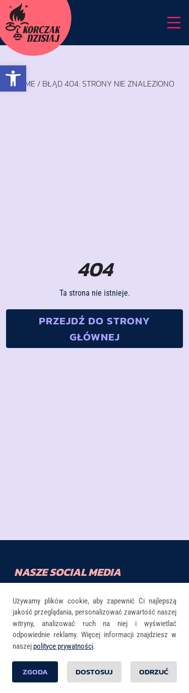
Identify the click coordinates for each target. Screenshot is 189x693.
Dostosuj (94, 671)
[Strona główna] (33, 22)
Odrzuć (153, 671)
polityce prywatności (63, 646)
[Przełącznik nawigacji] (174, 22)
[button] (13, 78)
